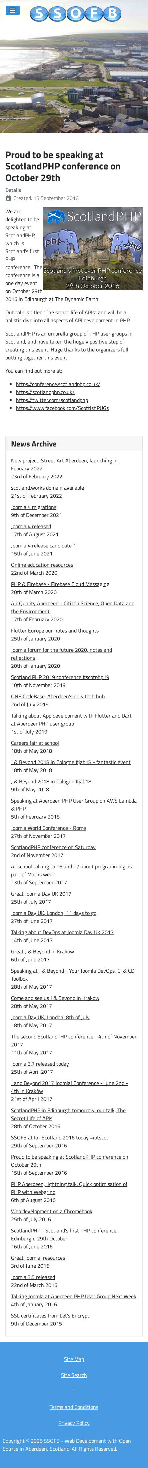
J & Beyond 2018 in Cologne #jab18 (51, 781)
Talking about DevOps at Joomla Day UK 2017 (62, 932)
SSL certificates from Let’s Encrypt (50, 1316)
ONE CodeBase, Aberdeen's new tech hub (58, 696)
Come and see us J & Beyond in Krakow (55, 998)
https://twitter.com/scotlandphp (52, 400)
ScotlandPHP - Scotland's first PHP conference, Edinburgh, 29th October (64, 1234)
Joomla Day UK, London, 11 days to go (53, 913)
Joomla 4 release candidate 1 (43, 545)
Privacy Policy (74, 1423)
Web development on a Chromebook (51, 1211)
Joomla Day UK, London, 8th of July (50, 1017)
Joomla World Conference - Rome (48, 828)
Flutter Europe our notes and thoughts (55, 631)
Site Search (74, 1375)
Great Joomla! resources (38, 1258)
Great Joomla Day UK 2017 (41, 894)
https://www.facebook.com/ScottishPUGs (62, 408)
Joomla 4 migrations (33, 507)
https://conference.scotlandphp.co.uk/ (58, 384)
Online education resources (42, 565)
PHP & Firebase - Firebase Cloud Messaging (60, 584)
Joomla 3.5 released (33, 1277)
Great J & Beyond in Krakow (42, 951)
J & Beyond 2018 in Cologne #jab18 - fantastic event (71, 762)
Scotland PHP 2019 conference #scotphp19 (60, 677)
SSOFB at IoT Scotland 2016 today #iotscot (59, 1137)
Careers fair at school (35, 743)
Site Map (74, 1359)
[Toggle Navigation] (12, 10)
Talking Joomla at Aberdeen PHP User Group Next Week (73, 1296)
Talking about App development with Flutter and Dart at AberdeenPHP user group (71, 720)
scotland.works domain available (47, 488)
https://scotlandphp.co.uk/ (45, 392)
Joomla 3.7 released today (40, 1064)
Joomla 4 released (31, 526)
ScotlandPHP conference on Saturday (53, 847)
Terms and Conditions (74, 1407)
